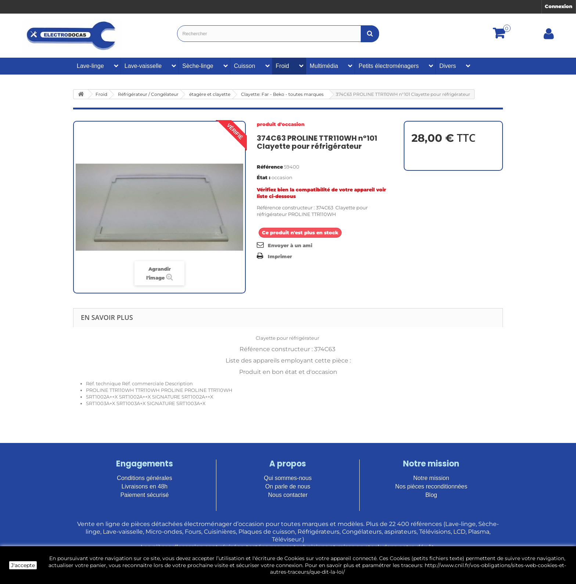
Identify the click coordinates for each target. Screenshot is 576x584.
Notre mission (431, 478)
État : (263, 177)
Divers (447, 66)
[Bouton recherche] (370, 33)
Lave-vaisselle (143, 66)
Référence (270, 167)
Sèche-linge (197, 66)
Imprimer (280, 256)
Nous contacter (288, 495)
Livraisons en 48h (145, 486)
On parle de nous (287, 486)
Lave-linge (90, 66)
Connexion (558, 6)
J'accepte (23, 565)
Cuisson (244, 66)
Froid (282, 66)
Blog (431, 495)
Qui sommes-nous (288, 478)
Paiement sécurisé (144, 495)
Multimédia (324, 66)
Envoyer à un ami (290, 245)
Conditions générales (144, 478)
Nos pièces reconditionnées (431, 486)
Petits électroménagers (389, 66)
